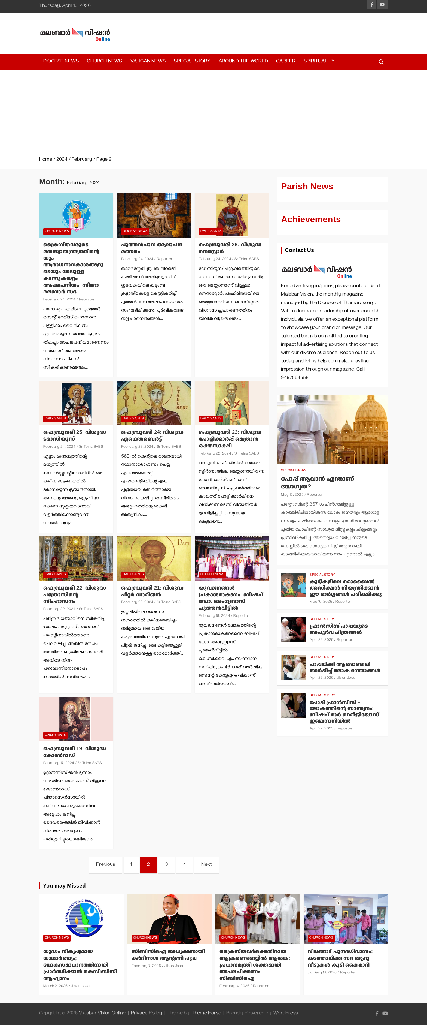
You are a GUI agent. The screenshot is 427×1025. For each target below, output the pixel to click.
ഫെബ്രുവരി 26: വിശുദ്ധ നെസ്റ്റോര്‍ (230, 248)
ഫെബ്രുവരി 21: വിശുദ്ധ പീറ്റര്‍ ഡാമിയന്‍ (152, 591)
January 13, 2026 (322, 973)
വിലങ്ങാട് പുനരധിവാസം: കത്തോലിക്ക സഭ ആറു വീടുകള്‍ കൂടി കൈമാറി (340, 958)
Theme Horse (206, 1014)
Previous (105, 865)
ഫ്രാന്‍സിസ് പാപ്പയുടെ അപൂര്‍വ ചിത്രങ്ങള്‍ (339, 629)
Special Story (192, 62)
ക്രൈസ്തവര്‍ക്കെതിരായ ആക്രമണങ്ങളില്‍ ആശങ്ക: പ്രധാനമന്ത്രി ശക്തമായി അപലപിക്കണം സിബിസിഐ (254, 965)
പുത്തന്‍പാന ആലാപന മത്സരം (151, 248)
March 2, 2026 (55, 986)
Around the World (243, 62)
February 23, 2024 (137, 447)
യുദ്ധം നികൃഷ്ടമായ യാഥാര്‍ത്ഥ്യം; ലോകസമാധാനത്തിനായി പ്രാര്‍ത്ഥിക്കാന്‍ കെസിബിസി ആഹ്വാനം (80, 965)
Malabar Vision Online (102, 1014)
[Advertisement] (213, 115)
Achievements (311, 219)
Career (285, 62)
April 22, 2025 (321, 640)
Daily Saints (210, 231)
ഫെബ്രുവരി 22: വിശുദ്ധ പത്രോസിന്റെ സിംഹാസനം (74, 594)
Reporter (87, 300)
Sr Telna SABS (246, 259)
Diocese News (61, 62)
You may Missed (64, 886)
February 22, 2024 (215, 454)
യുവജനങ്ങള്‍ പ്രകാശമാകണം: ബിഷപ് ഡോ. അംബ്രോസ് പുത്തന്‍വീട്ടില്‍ (231, 598)
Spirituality (319, 62)
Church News (104, 62)
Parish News (307, 186)
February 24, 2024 (59, 300)
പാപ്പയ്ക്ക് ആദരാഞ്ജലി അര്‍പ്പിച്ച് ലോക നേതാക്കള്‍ (345, 667)
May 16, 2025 (292, 495)
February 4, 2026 (234, 986)
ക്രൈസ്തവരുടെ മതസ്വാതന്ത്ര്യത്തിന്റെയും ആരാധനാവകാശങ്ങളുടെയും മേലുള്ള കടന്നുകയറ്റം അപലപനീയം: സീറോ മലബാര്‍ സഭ (73, 268)
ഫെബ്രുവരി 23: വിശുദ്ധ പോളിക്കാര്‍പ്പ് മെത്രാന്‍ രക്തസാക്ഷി (230, 439)
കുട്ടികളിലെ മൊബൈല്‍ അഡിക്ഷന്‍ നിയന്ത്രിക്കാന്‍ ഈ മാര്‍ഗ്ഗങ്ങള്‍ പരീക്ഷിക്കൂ (346, 588)
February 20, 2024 (137, 602)
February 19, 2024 (214, 616)
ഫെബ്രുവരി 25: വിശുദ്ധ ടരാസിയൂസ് (74, 436)
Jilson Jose (346, 678)
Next (206, 865)
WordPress (285, 1014)
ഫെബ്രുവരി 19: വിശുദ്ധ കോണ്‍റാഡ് (74, 752)
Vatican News (148, 62)
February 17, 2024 (58, 763)
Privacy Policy (146, 1014)
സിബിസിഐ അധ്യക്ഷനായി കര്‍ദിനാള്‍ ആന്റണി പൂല (168, 955)
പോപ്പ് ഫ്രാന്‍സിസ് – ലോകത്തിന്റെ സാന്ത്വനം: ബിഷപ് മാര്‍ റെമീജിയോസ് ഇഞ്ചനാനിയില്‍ (344, 712)
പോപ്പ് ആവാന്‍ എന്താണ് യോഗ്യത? (317, 483)
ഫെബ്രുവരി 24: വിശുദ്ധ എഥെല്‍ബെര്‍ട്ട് (152, 436)
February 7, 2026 (146, 966)
